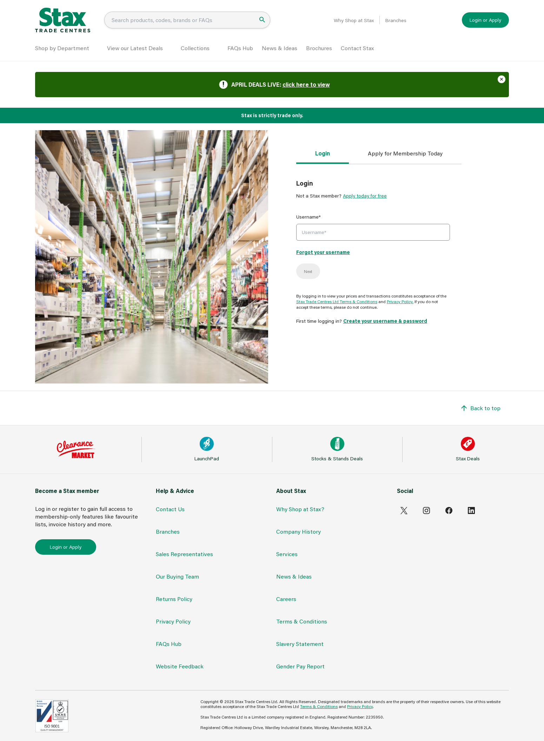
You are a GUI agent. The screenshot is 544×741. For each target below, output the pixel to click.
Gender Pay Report (300, 666)
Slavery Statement (300, 643)
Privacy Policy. (400, 301)
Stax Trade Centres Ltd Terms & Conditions (336, 301)
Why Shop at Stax (354, 20)
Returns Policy (174, 598)
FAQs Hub (240, 48)
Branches (395, 20)
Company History (298, 531)
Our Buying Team (177, 576)
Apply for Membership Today (405, 153)
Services (287, 554)
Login (322, 153)
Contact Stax (357, 48)
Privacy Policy (173, 621)
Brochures (319, 48)
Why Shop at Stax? (300, 509)
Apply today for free (365, 195)
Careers (286, 598)
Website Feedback (180, 666)
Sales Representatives (184, 554)
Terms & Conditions (301, 621)
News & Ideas (279, 48)
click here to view (306, 84)
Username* (308, 216)
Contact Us (170, 509)
